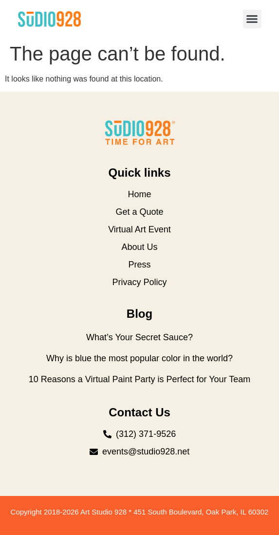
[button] (252, 19)
